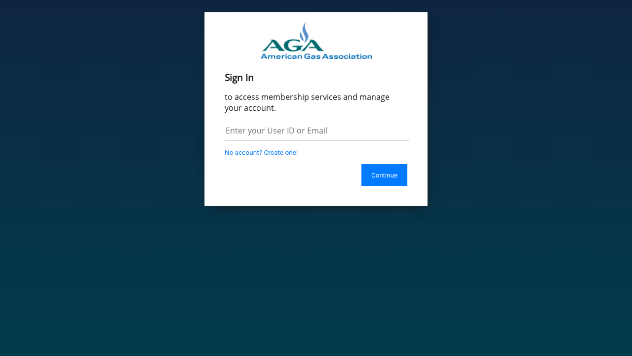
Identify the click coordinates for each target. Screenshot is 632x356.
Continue (384, 175)
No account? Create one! (261, 152)
